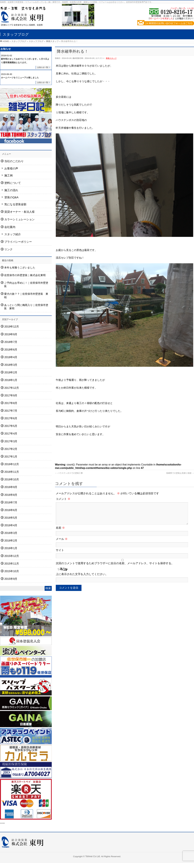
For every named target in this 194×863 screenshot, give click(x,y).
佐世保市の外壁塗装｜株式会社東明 (25, 275)
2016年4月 (10, 525)
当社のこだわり (14, 161)
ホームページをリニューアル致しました (20, 77)
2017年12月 (11, 387)
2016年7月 (10, 502)
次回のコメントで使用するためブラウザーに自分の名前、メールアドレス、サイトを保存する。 (115, 567)
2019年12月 (11, 326)
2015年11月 (11, 563)
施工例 (8, 175)
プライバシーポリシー (18, 241)
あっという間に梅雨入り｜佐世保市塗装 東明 (26, 307)
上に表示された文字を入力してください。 (82, 578)
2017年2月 (10, 449)
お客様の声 (11, 168)
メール (62, 542)
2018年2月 (10, 372)
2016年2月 (10, 540)
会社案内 (9, 227)
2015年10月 (11, 571)
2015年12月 (11, 556)
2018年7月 (10, 342)
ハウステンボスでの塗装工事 (69, 473)
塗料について (12, 183)
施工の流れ (11, 190)
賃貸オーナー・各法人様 (19, 211)
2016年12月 (11, 464)
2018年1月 (10, 380)
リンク (8, 249)
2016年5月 (10, 517)
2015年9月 (10, 578)
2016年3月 (10, 533)
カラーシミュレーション (19, 219)
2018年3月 (10, 364)
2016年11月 (11, 471)
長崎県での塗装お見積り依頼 (180, 473)
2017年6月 (10, 418)
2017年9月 (10, 395)
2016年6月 (10, 510)
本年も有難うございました (19, 267)
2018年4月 (10, 357)
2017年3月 (10, 441)
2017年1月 (10, 456)
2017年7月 (10, 410)
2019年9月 (10, 334)
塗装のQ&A (11, 197)
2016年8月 (10, 494)
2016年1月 (10, 548)
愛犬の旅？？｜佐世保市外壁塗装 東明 (26, 295)
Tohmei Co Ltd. (93, 856)
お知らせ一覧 (42, 67)
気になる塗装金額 (15, 204)
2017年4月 (10, 433)
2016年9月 (10, 487)
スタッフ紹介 (12, 234)
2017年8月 (10, 403)
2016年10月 (11, 479)
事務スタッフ (111, 58)
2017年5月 (10, 426)
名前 (60, 531)
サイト (60, 554)
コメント (63, 498)
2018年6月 (10, 349)
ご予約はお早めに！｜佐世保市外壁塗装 (26, 284)
